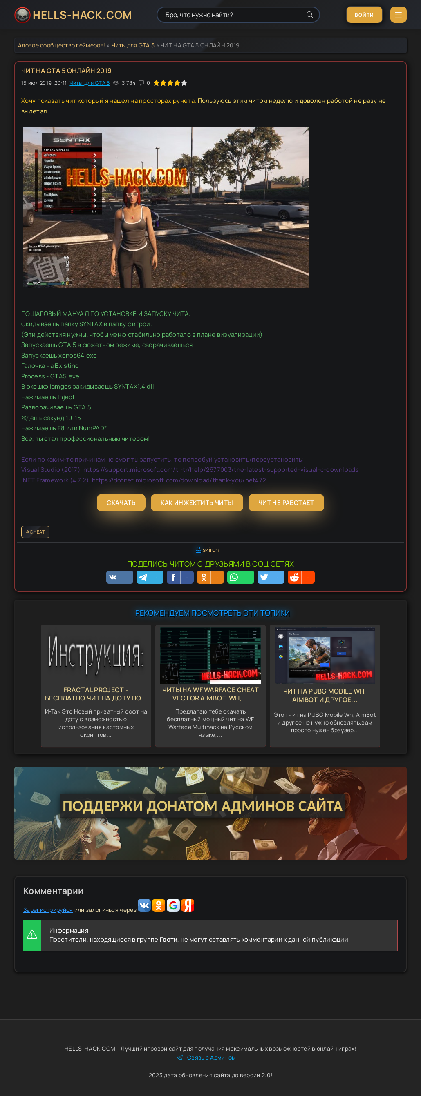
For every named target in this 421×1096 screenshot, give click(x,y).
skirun (211, 550)
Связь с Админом (206, 1057)
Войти (364, 14)
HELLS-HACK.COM (82, 14)
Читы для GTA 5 (133, 45)
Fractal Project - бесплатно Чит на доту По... (96, 694)
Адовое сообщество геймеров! (61, 45)
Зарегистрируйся (48, 910)
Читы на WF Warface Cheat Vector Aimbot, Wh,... (210, 694)
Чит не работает (286, 502)
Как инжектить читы (197, 502)
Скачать (121, 502)
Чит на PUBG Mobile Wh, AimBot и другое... (325, 695)
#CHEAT (35, 532)
